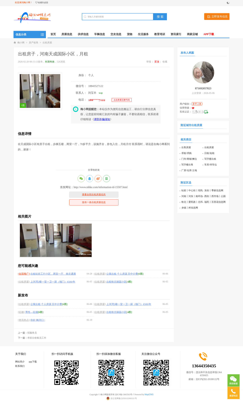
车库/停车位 (210, 164)
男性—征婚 (31, 312)
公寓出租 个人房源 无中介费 (122, 273)
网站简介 (20, 361)
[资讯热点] (24, 320)
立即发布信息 (219, 16)
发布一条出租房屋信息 (94, 202)
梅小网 (20, 42)
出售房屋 (186, 147)
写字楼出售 (187, 164)
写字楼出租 (210, 159)
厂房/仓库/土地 (189, 170)
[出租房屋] (100, 273)
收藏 (165, 61)
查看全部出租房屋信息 (94, 194)
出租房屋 (47, 42)
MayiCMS (149, 394)
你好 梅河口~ (37, 320)
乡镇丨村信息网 (189, 207)
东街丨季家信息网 (213, 190)
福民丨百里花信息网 (215, 202)
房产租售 (33, 42)
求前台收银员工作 (36, 338)
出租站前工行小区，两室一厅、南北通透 (53, 273)
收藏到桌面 (43, 2)
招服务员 (32, 333)
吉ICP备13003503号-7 (124, 394)
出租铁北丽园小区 (116, 281)
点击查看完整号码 (122, 100)
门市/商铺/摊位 (189, 159)
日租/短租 (209, 153)
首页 (53, 34)
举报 (148, 61)
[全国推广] (24, 273)
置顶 (156, 61)
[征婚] (21, 312)
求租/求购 (186, 153)
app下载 (33, 361)
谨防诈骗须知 (102, 119)
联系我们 (20, 366)
